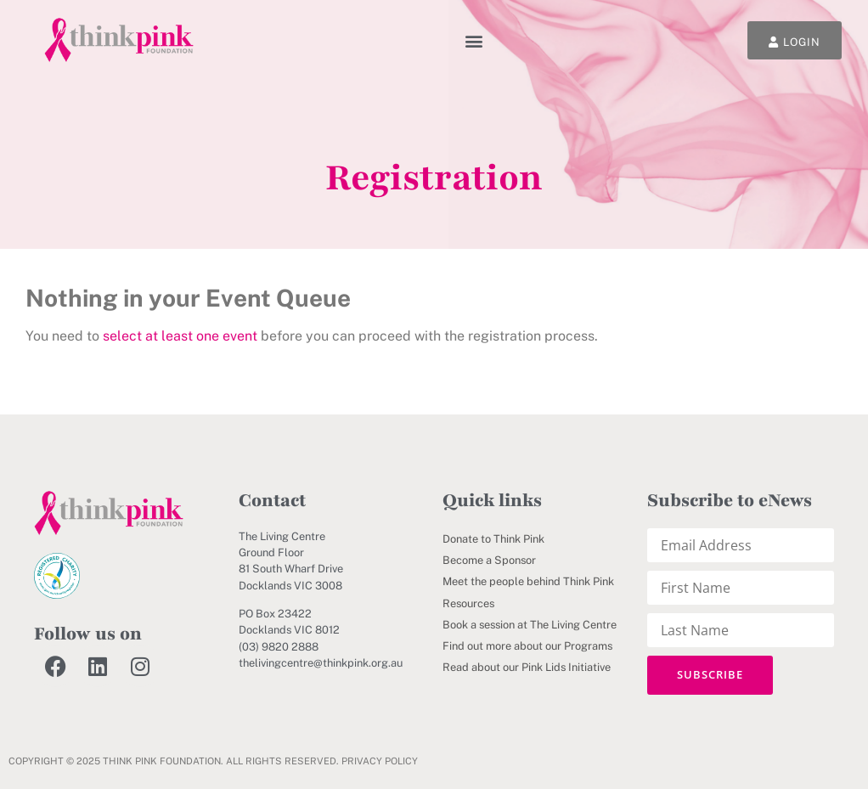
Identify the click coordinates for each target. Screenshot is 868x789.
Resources (468, 603)
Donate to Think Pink (493, 539)
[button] (474, 40)
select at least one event (180, 336)
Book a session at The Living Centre (529, 624)
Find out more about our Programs (527, 646)
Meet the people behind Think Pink (528, 581)
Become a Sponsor (489, 560)
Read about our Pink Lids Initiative (526, 667)
